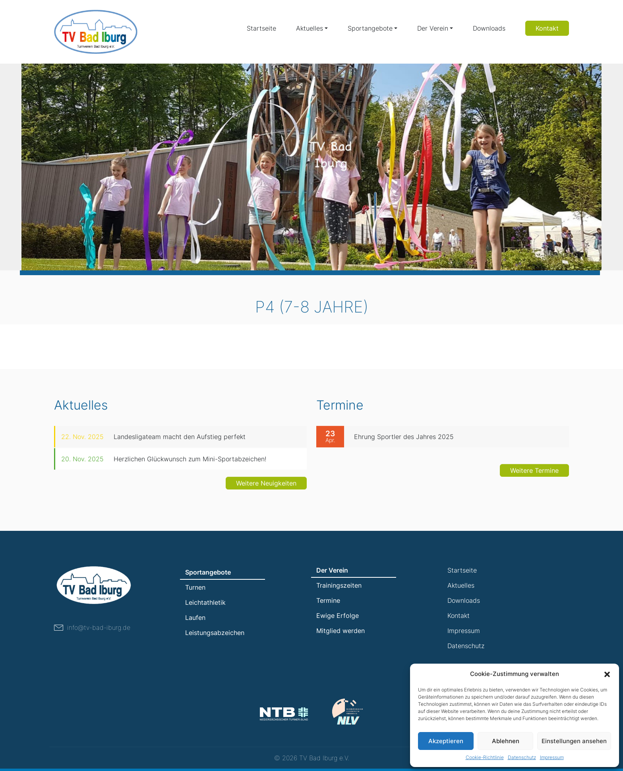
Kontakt (547, 28)
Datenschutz (522, 757)
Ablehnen (505, 741)
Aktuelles (309, 28)
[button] (607, 674)
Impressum (552, 757)
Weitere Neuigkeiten (266, 487)
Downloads (489, 28)
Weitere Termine (534, 474)
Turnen (195, 587)
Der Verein (432, 28)
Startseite (261, 28)
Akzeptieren (445, 741)
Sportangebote (370, 28)
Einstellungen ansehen (574, 741)
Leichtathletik (205, 602)
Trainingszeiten (339, 585)
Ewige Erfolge (337, 616)
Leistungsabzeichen (214, 633)
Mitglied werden (340, 631)
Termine (328, 600)
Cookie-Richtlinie (485, 757)
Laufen (195, 617)
